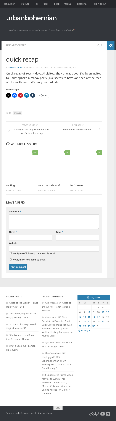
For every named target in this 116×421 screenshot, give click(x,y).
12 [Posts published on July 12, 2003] (107, 311)
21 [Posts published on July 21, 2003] (84, 321)
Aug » (87, 330)
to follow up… (78, 185)
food (45, 3)
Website (13, 243)
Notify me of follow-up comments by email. (34, 253)
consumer (9, 3)
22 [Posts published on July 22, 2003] (89, 321)
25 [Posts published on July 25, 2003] (103, 321)
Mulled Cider (48, 335)
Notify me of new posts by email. (29, 259)
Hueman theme (45, 413)
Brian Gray (15, 67)
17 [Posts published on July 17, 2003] (98, 316)
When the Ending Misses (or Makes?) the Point (56, 390)
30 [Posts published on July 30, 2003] (93, 326)
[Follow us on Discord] (108, 414)
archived (17, 113)
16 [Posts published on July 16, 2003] (93, 316)
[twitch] (97, 414)
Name (13, 232)
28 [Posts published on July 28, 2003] (84, 326)
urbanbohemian (31, 18)
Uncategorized (16, 45)
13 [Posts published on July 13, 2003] (80, 316)
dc (37, 3)
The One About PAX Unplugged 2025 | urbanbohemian (54, 357)
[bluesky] (91, 414)
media (67, 3)
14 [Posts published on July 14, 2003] (84, 316)
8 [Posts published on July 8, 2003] (89, 311)
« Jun (79, 330)
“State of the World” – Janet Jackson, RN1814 (56, 306)
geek (57, 3)
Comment (15, 211)
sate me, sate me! (49, 185)
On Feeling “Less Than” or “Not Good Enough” (56, 364)
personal (82, 3)
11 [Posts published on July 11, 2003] (103, 311)
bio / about (100, 3)
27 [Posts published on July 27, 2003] (80, 326)
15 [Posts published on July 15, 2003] (89, 316)
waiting (10, 185)
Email (59, 232)
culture (25, 3)
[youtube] (102, 414)
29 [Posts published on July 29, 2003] (89, 326)
